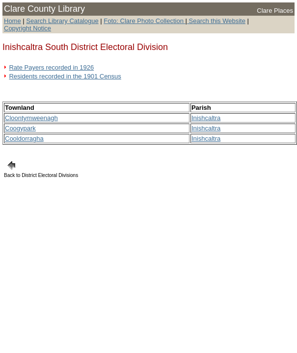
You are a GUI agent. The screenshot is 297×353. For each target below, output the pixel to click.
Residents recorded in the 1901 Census (65, 76)
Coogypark (20, 128)
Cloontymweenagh (31, 118)
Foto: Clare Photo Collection (144, 21)
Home (12, 21)
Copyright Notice (27, 28)
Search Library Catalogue (62, 21)
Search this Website (216, 21)
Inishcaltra (205, 118)
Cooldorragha (24, 138)
